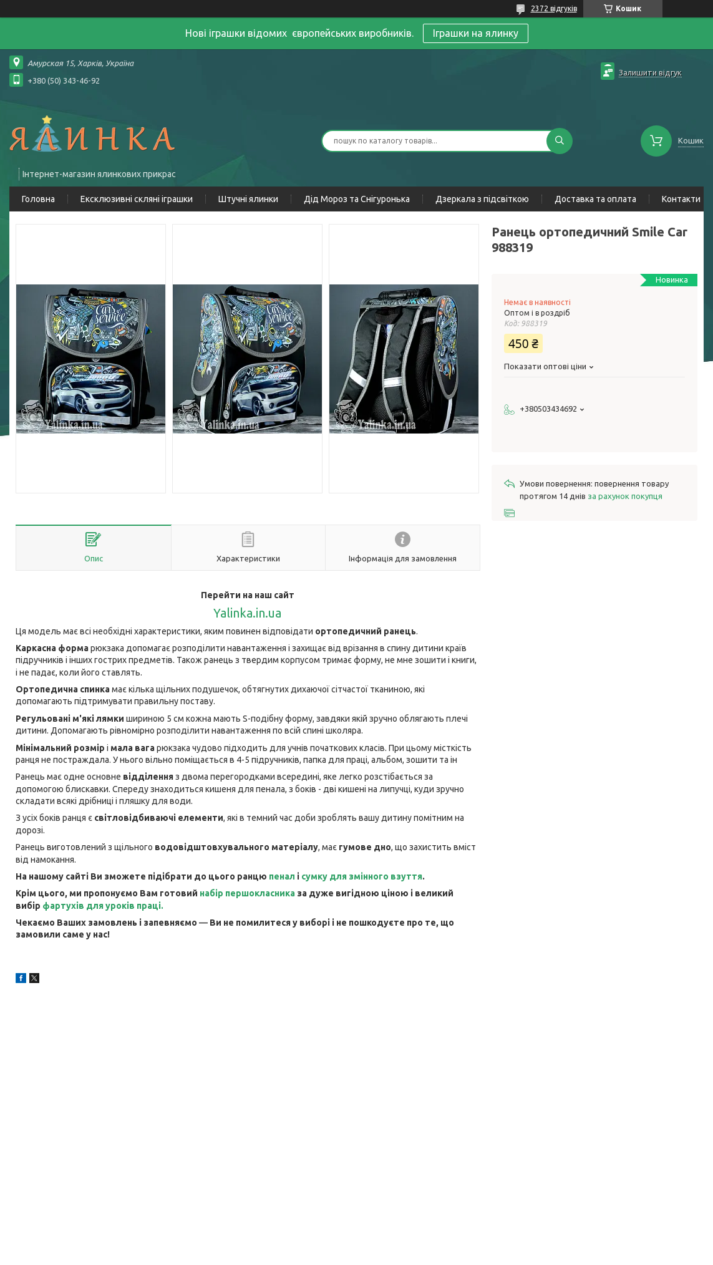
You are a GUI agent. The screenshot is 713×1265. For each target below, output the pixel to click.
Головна (38, 199)
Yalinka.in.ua (247, 613)
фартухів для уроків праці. (102, 906)
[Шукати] (559, 141)
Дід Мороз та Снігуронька (357, 199)
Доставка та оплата (595, 199)
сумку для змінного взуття (361, 876)
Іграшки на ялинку (475, 33)
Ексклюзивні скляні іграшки (136, 199)
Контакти (681, 199)
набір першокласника (247, 893)
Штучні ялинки (248, 199)
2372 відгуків (554, 8)
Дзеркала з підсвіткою (482, 199)
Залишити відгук (650, 72)
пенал (282, 876)
